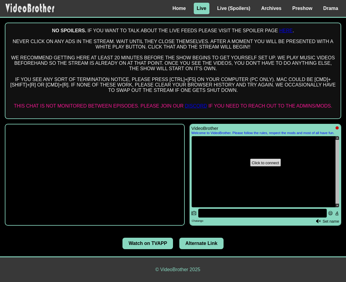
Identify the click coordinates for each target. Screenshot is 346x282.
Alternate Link (201, 243)
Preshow (302, 8)
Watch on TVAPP (147, 243)
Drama (330, 8)
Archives (271, 8)
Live (201, 8)
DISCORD (196, 105)
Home (179, 8)
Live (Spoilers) (233, 8)
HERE (285, 30)
